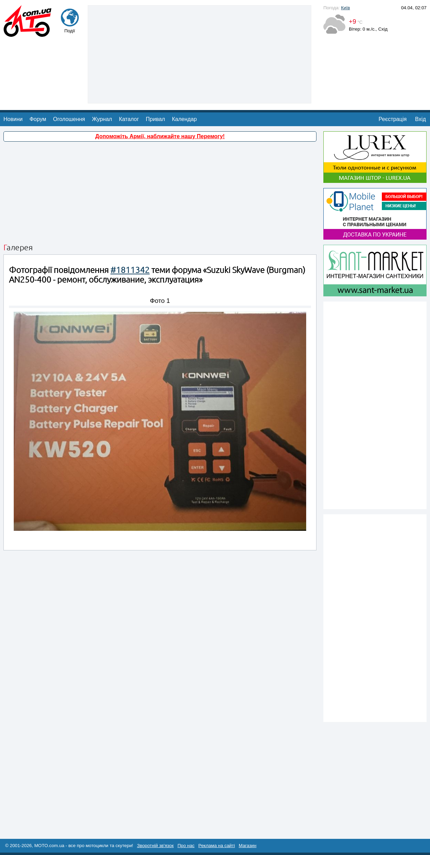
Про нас (186, 845)
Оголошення (69, 119)
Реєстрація (393, 119)
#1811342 (130, 270)
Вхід (420, 119)
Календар (184, 119)
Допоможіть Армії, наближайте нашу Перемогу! (160, 136)
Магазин (247, 845)
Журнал (102, 119)
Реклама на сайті (216, 845)
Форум (38, 119)
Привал (155, 119)
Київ (345, 7)
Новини (13, 119)
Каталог (129, 119)
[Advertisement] (199, 54)
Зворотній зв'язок (155, 845)
